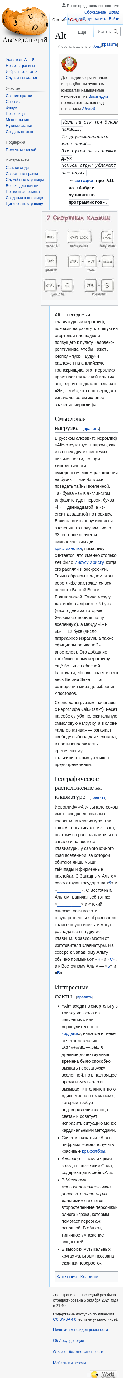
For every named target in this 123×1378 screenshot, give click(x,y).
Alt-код (88, 109)
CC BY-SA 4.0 (64, 1316)
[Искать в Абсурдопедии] (108, 31)
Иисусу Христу (89, 558)
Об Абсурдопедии (68, 1337)
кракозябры (93, 1147)
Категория (67, 1272)
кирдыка (70, 1029)
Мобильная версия (69, 1359)
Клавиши (89, 1272)
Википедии (98, 96)
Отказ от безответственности (78, 1348)
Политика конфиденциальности (80, 1326)
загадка (84, 178)
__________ (69, 886)
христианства (68, 544)
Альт (97, 46)
